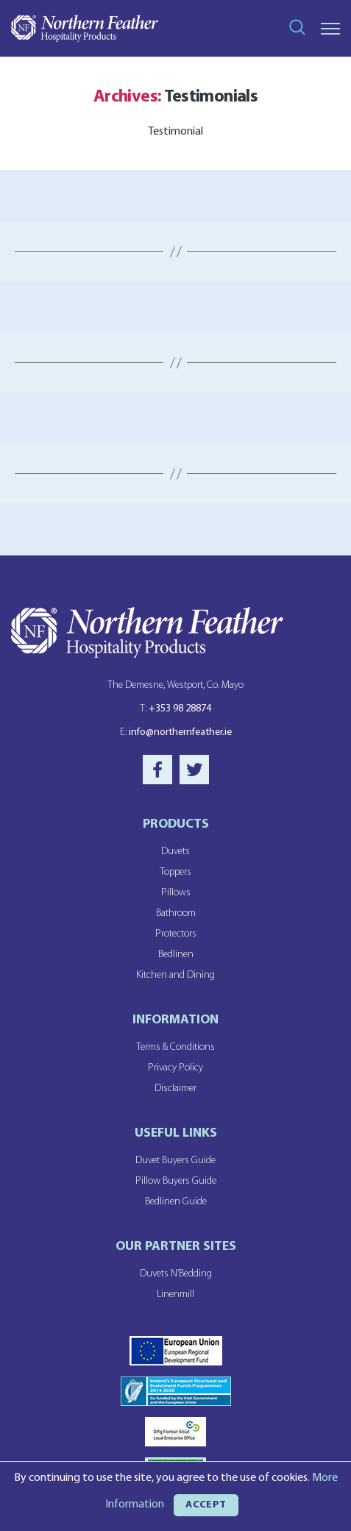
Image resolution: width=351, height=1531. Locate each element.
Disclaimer (175, 1088)
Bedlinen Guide (176, 1201)
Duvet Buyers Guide (175, 1160)
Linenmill (175, 1294)
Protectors (175, 933)
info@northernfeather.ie (176, 732)
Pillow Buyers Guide (175, 1181)
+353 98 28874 (175, 708)
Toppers (175, 872)
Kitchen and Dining (175, 975)
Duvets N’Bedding (176, 1273)
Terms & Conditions (175, 1047)
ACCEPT (206, 1504)
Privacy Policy (175, 1067)
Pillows (176, 892)
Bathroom (176, 913)
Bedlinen (176, 954)
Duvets (175, 851)
